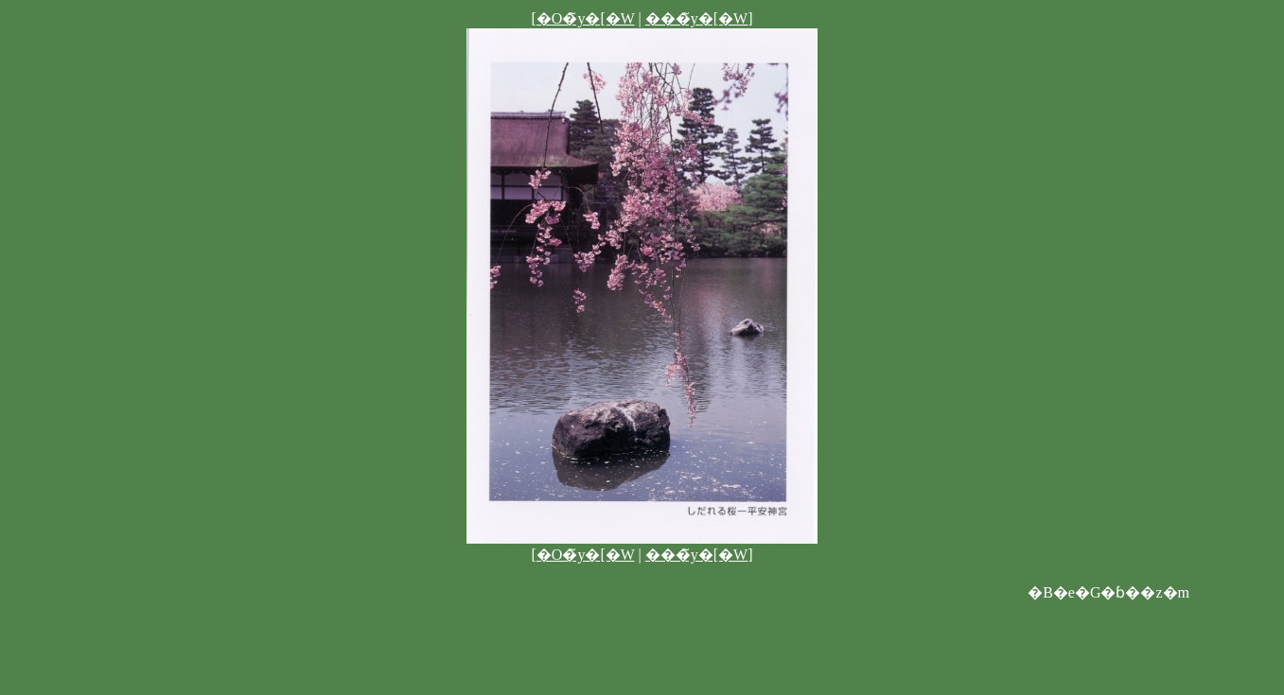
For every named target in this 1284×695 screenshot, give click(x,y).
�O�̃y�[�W (585, 18)
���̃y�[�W (696, 18)
